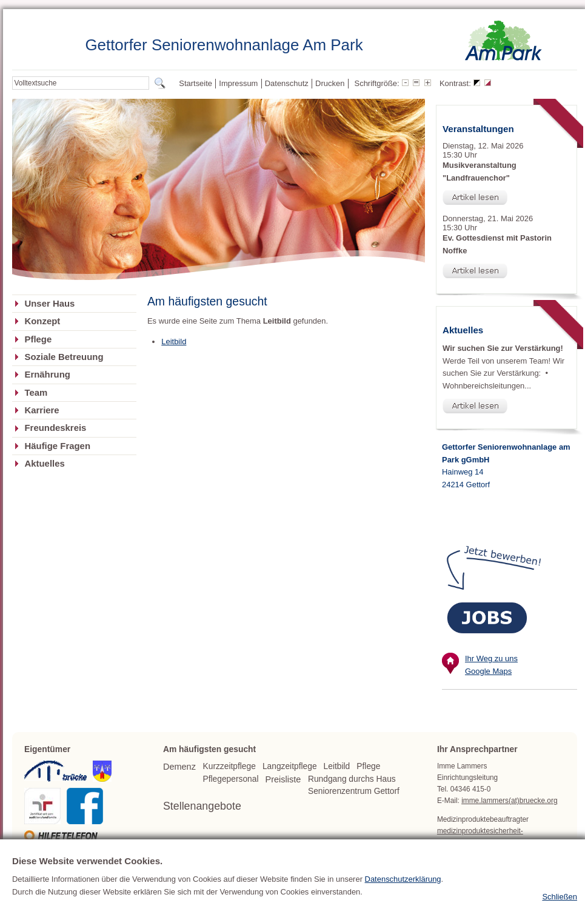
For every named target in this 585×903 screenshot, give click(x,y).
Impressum (238, 83)
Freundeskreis (55, 428)
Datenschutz (287, 83)
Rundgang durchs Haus (352, 779)
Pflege (38, 339)
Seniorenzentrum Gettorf (353, 791)
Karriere (41, 410)
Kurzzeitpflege (229, 766)
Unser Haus (49, 303)
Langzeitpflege (289, 766)
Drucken (329, 83)
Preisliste (283, 779)
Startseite (195, 83)
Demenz (179, 766)
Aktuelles (44, 463)
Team (35, 393)
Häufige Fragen (57, 446)
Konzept (42, 321)
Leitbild (173, 341)
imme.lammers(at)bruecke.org (509, 800)
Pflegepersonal (231, 779)
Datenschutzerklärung (403, 898)
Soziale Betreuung (63, 357)
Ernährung (47, 374)
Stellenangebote (202, 806)
